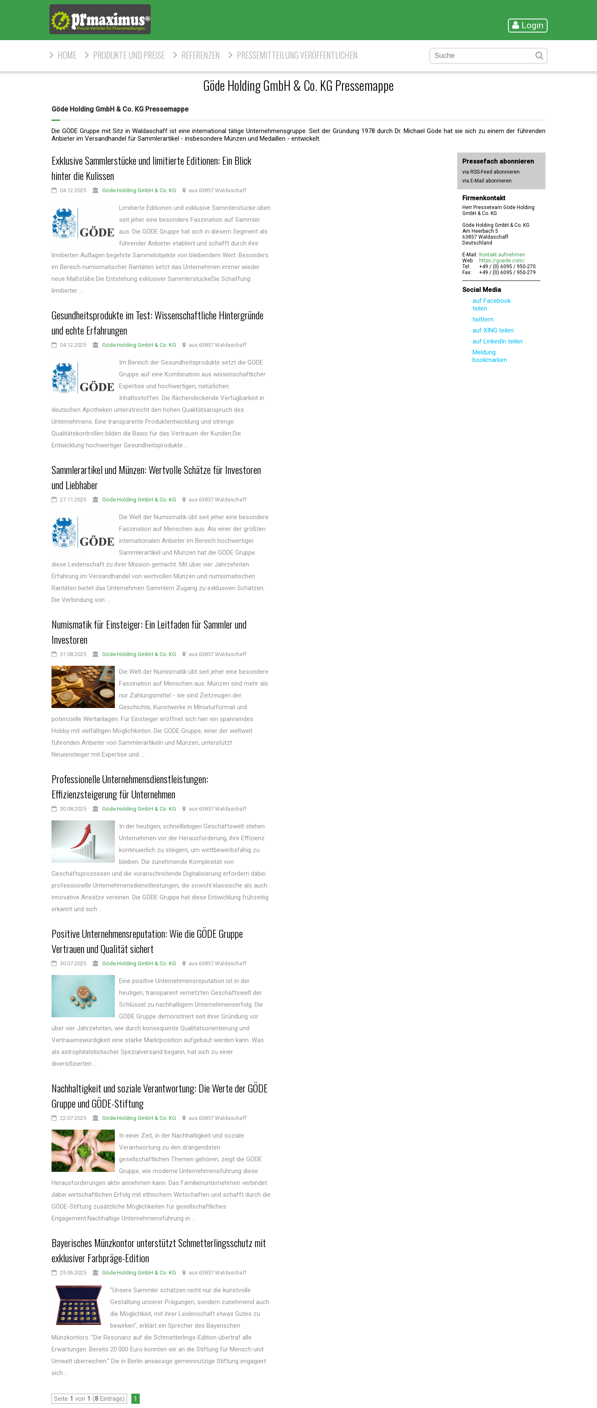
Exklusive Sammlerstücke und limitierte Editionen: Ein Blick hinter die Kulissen (151, 168)
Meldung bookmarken (489, 356)
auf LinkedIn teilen (497, 341)
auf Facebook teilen (491, 304)
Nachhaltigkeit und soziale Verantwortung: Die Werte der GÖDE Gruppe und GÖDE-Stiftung (160, 1095)
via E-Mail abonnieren (487, 181)
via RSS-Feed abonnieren (491, 172)
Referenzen (201, 55)
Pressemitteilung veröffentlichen (297, 55)
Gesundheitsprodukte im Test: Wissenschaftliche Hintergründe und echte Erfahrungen (157, 322)
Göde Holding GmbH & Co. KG (139, 190)
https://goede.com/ (502, 261)
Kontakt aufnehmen (502, 255)
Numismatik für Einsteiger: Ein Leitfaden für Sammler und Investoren (149, 631)
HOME (67, 55)
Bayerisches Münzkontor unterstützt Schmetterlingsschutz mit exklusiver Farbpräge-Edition (159, 1250)
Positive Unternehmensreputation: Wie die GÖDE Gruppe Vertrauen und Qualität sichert (147, 941)
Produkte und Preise (129, 55)
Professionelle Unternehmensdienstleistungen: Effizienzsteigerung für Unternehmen (130, 786)
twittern (483, 319)
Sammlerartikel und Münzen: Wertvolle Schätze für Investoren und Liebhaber (156, 477)
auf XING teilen (493, 330)
